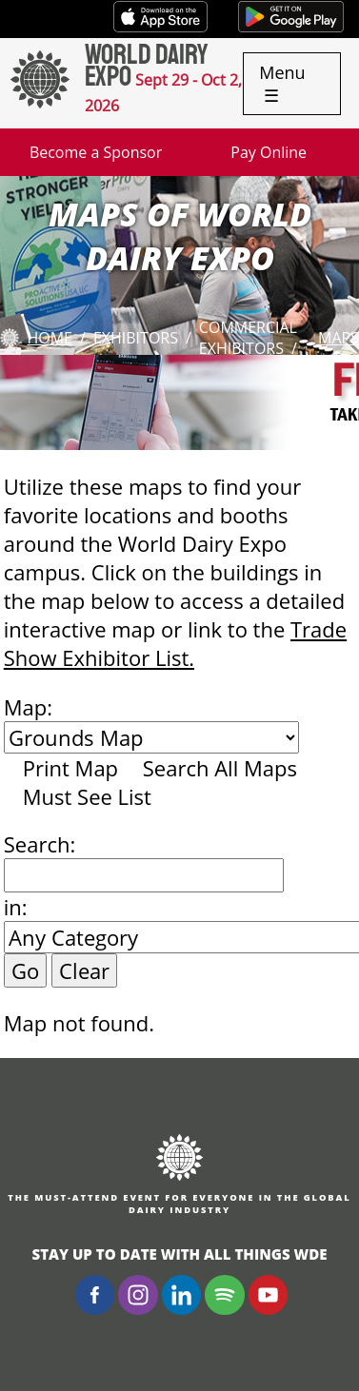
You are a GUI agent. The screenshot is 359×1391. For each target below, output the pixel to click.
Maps (338, 337)
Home (49, 337)
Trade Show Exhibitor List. (175, 643)
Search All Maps (220, 768)
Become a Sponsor (96, 152)
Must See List (87, 796)
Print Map (70, 768)
